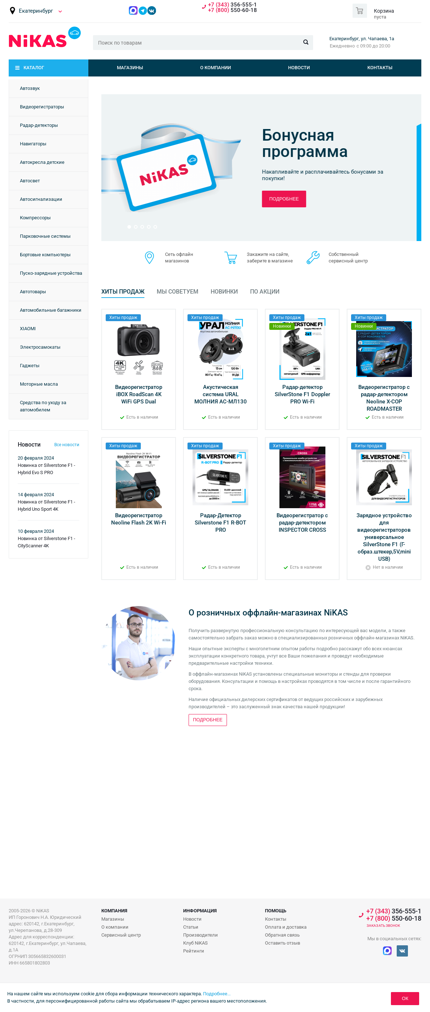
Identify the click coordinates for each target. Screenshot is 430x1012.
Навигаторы (33, 143)
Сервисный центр (121, 935)
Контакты (379, 67)
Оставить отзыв (282, 943)
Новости (299, 67)
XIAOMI (28, 328)
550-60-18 (232, 10)
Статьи (190, 927)
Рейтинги (193, 951)
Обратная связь (282, 935)
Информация (200, 910)
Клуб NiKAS (195, 943)
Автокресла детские (42, 162)
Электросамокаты (40, 347)
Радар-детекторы (39, 125)
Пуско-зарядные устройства (51, 273)
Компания (114, 910)
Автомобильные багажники (50, 310)
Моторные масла (39, 384)
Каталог (34, 67)
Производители (200, 935)
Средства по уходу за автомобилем (43, 406)
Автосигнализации (41, 199)
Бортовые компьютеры (45, 254)
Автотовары (33, 291)
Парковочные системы (45, 236)
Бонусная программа (310, 143)
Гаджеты (29, 365)
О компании (215, 67)
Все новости (66, 444)
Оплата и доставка (286, 927)
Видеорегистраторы (42, 106)
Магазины (130, 67)
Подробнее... (217, 993)
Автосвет (30, 180)
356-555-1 (232, 5)
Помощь (275, 910)
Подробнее (289, 199)
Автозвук (30, 88)
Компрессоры (35, 217)
